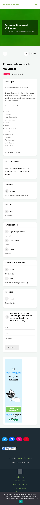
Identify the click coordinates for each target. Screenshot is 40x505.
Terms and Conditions (20, 485)
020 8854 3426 (9, 274)
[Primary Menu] (36, 4)
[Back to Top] (20, 471)
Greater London (19, 74)
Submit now (12, 348)
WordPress (27, 458)
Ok (20, 502)
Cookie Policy (20, 477)
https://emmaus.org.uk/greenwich (16, 195)
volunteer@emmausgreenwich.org (16, 283)
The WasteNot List (10, 4)
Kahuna (19, 458)
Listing (11, 31)
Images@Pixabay (20, 488)
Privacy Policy (20, 481)
